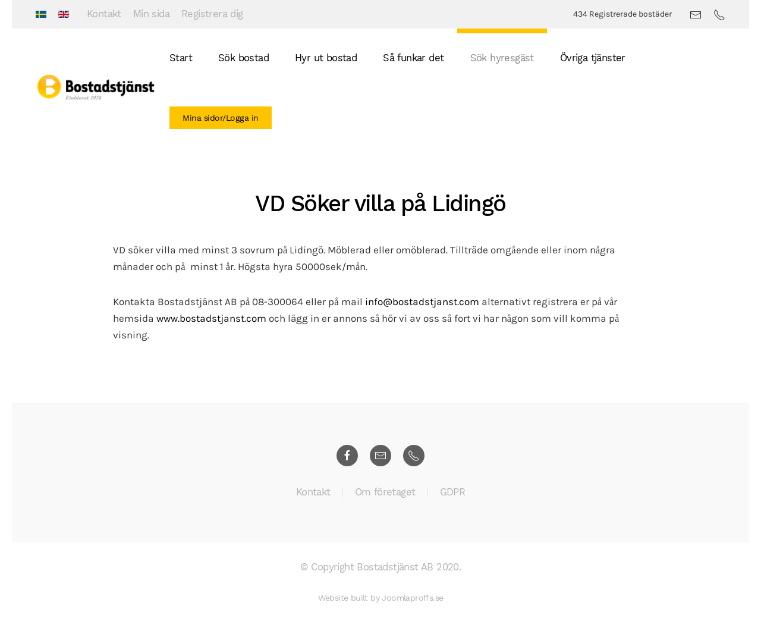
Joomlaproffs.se (412, 597)
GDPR (453, 494)
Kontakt (104, 14)
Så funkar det (413, 58)
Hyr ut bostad (326, 58)
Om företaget (385, 494)
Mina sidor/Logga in (221, 118)
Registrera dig (212, 14)
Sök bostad (243, 58)
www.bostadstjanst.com (211, 318)
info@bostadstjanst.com (422, 301)
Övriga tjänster (592, 58)
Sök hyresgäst (502, 58)
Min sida (151, 14)
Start (180, 58)
